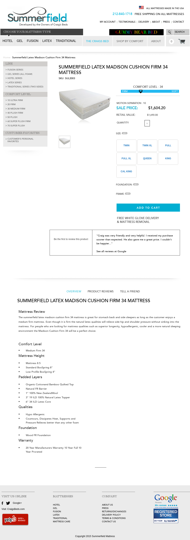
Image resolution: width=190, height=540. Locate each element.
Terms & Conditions (114, 518)
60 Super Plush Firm (19, 121)
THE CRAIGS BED (97, 41)
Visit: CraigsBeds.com (13, 509)
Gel (20, 41)
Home (6, 57)
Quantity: (123, 122)
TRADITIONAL (60, 518)
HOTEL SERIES (14, 78)
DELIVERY (143, 21)
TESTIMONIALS (127, 21)
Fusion (32, 41)
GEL (55, 508)
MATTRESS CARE (61, 521)
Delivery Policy (111, 515)
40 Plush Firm (15, 113)
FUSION (57, 511)
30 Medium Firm (16, 108)
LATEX (56, 515)
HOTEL (56, 505)
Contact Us (109, 521)
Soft (175, 91)
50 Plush (12, 117)
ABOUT (156, 21)
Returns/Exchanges (114, 511)
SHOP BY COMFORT (130, 41)
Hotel (8, 41)
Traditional (66, 41)
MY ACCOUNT (108, 21)
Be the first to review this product (71, 239)
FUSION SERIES (15, 70)
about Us (107, 505)
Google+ (17, 503)
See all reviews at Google (111, 251)
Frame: (123, 194)
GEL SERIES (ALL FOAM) (19, 74)
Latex (47, 41)
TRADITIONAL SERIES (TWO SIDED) (25, 86)
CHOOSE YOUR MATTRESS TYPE (27, 32)
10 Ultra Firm (15, 100)
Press (166, 21)
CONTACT (178, 21)
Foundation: (127, 184)
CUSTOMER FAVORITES (23, 133)
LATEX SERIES (14, 82)
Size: (121, 133)
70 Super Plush (16, 125)
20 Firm (11, 104)
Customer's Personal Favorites (20, 140)
